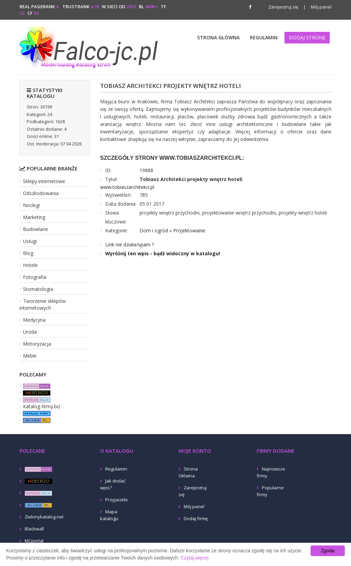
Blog (28, 253)
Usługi (30, 241)
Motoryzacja (37, 343)
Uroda (30, 332)
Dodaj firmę (196, 518)
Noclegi (31, 205)
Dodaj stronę (307, 37)
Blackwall (34, 529)
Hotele (30, 265)
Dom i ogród (154, 230)
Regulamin (264, 37)
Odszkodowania (41, 193)
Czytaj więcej (195, 558)
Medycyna (34, 320)
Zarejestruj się (283, 7)
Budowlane (35, 229)
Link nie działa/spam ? (129, 244)
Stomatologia (38, 289)
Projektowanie (189, 230)
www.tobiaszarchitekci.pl (127, 187)
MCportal (34, 541)
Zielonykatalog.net (44, 517)
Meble (30, 355)
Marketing (34, 217)
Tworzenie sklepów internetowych (43, 304)
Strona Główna (218, 37)
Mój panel (317, 7)
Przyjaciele (116, 500)
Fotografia (34, 277)
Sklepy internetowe (44, 181)
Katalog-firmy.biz (41, 406)
